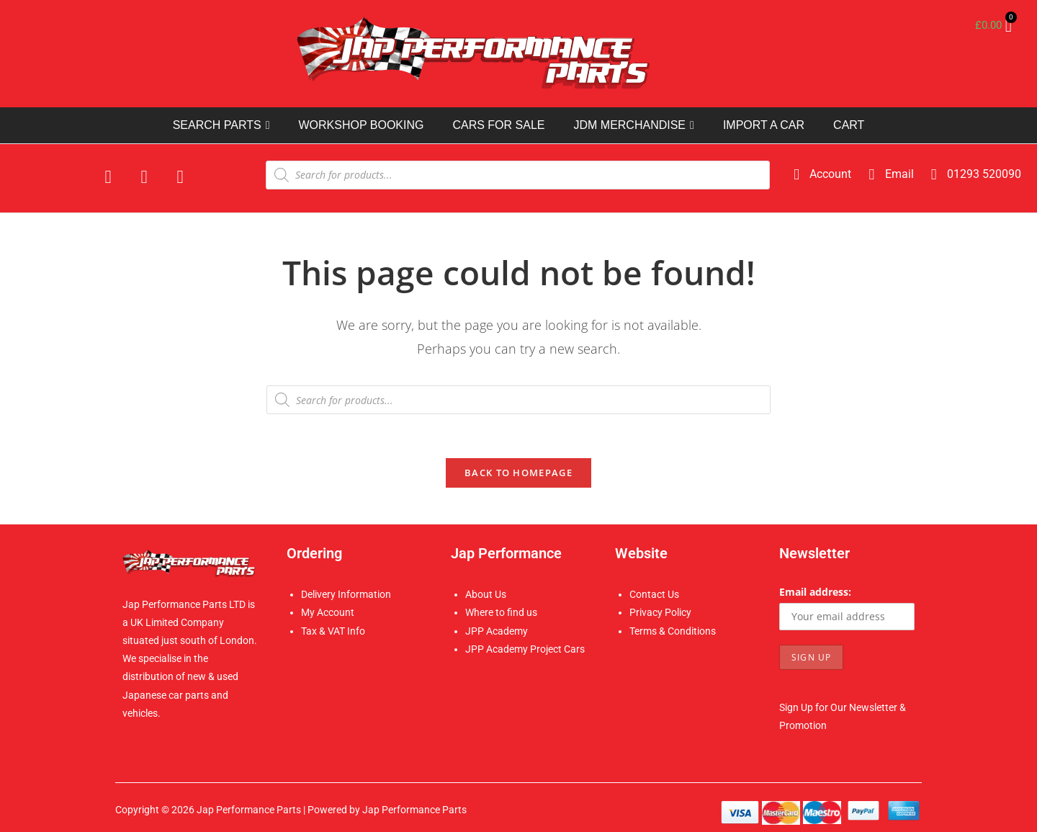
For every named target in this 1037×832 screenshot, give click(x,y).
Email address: (815, 592)
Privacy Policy (660, 612)
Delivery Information (346, 594)
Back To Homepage (518, 472)
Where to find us (501, 612)
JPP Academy (496, 631)
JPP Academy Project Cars (525, 649)
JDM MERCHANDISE (633, 125)
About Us (485, 594)
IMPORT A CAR (763, 125)
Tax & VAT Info (333, 631)
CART (848, 125)
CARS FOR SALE (498, 125)
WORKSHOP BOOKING (360, 125)
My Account (327, 612)
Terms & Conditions (672, 631)
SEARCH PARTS (221, 125)
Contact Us (654, 594)
